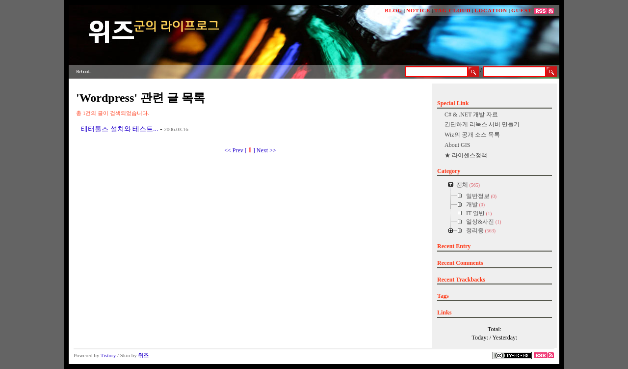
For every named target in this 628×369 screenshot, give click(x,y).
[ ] (250, 150)
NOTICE (418, 10)
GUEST (521, 10)
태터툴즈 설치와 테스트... (119, 129)
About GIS (457, 145)
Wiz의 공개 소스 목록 (472, 134)
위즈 (143, 355)
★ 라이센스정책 (466, 155)
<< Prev (234, 150)
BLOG (393, 10)
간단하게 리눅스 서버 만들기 (482, 124)
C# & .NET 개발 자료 (471, 114)
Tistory (108, 355)
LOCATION (490, 10)
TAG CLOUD (452, 10)
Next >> (266, 150)
